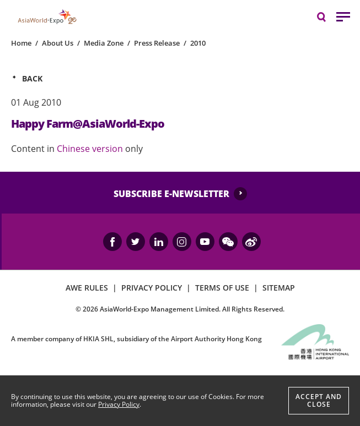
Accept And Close (318, 400)
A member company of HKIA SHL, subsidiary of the (136, 338)
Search (326, 16)
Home (21, 43)
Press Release (157, 43)
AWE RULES (87, 287)
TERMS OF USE (222, 287)
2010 (198, 43)
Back (32, 78)
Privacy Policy (118, 404)
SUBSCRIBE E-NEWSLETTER (171, 193)
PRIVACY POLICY (151, 287)
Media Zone (103, 43)
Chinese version (91, 149)
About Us (57, 43)
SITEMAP (278, 287)
